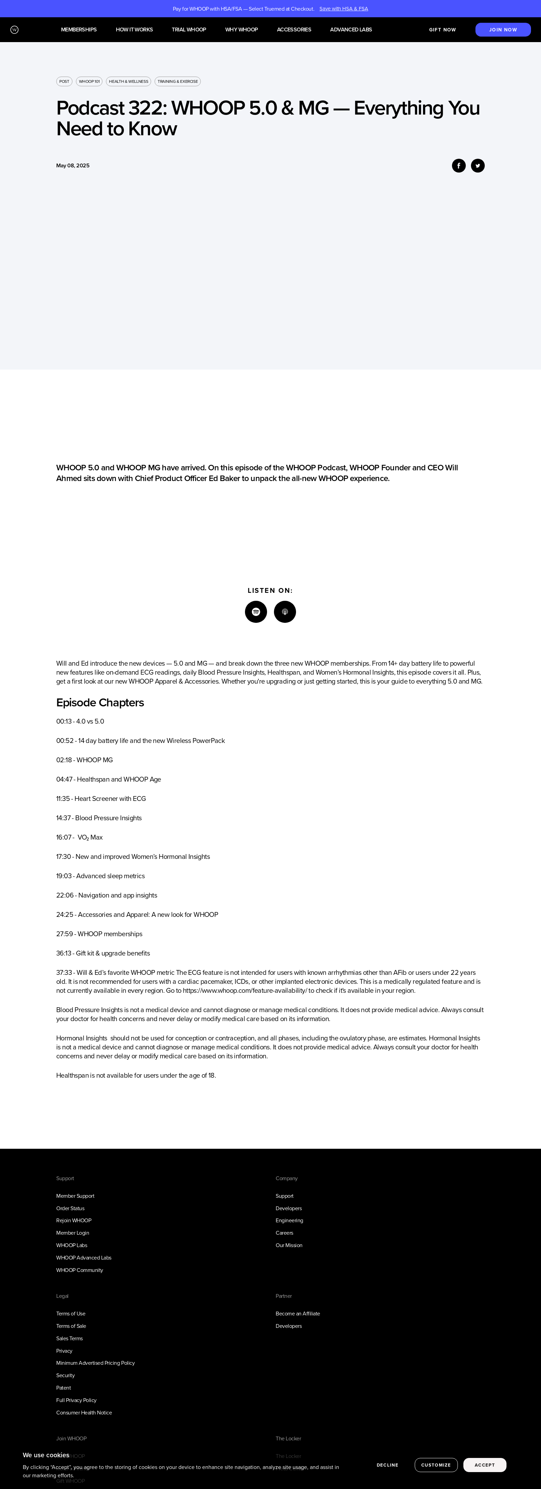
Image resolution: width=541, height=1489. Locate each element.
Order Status (70, 1208)
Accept (485, 1465)
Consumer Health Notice (84, 1412)
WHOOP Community (79, 1270)
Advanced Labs (351, 29)
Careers (284, 1232)
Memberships (79, 29)
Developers (289, 1208)
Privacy (64, 1350)
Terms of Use (70, 1313)
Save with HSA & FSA (343, 8)
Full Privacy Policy (76, 1400)
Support (285, 1195)
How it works (134, 29)
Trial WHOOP (189, 29)
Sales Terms (69, 1338)
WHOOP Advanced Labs (83, 1257)
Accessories (294, 29)
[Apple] (285, 612)
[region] (270, 1465)
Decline (388, 1465)
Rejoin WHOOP (73, 1220)
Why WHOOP (241, 29)
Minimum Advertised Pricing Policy (95, 1362)
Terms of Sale (71, 1326)
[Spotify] (256, 612)
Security (65, 1375)
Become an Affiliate (298, 1313)
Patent (63, 1387)
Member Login (72, 1232)
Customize (436, 1465)
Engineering (289, 1220)
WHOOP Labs (71, 1245)
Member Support (75, 1195)
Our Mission (289, 1245)
